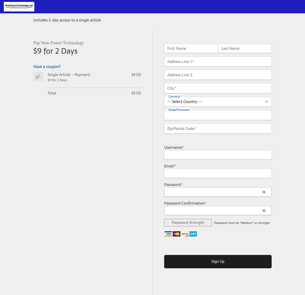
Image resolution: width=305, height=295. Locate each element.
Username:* (174, 147)
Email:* (170, 166)
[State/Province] (218, 115)
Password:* (173, 184)
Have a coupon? (47, 66)
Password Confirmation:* (185, 203)
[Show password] (264, 192)
